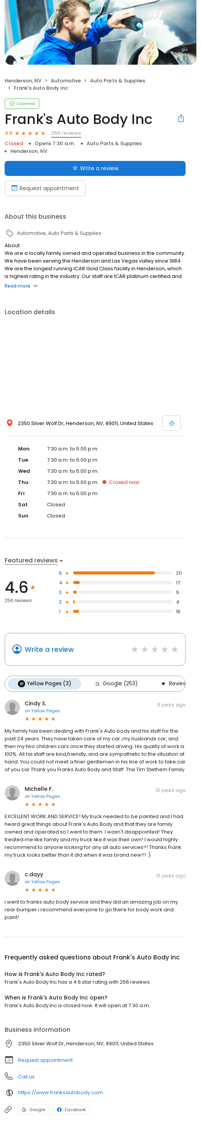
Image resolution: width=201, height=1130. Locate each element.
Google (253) (115, 684)
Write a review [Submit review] (95, 168)
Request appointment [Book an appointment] (45, 188)
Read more (21, 286)
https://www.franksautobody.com (60, 1092)
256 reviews (66, 133)
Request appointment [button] (45, 1060)
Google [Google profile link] (33, 1110)
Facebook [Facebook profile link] (71, 1110)
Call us (26, 1076)
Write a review (49, 649)
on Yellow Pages (42, 711)
